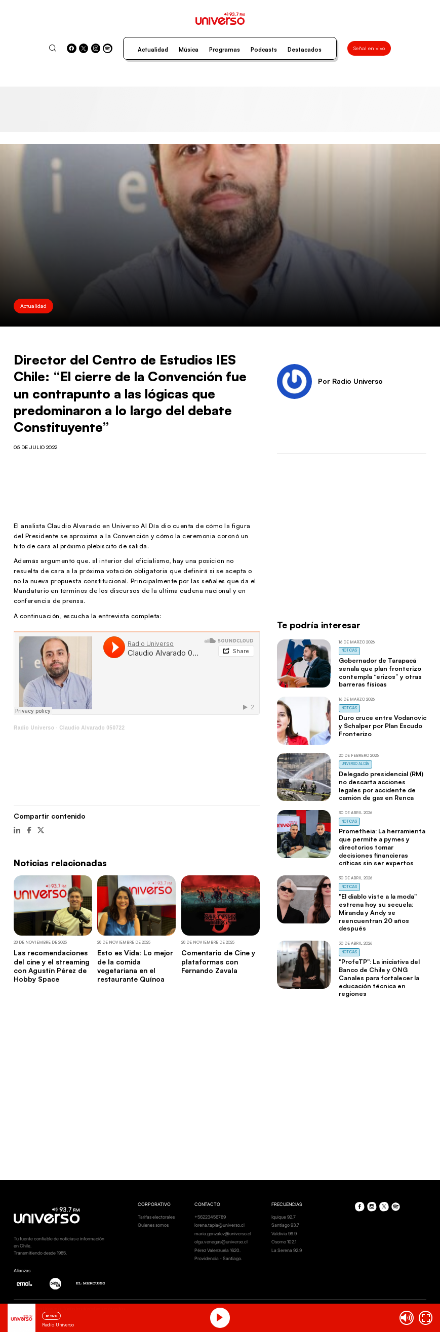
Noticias (349, 650)
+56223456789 (210, 1217)
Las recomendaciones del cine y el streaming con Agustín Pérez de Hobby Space (52, 965)
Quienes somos (153, 1225)
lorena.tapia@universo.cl (219, 1225)
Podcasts (264, 49)
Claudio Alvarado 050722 (92, 728)
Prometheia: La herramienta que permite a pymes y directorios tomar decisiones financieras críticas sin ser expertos (382, 847)
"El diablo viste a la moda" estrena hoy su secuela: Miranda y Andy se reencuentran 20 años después (378, 912)
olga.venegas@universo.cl (221, 1241)
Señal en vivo (369, 48)
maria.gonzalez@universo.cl (222, 1233)
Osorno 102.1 (283, 1241)
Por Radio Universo (350, 381)
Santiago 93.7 (285, 1225)
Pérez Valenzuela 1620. (217, 1250)
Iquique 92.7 (283, 1217)
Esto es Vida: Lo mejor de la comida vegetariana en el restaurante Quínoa (135, 965)
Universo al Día (355, 763)
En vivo (51, 1315)
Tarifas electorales (156, 1217)
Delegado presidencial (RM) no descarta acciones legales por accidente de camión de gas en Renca (381, 785)
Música (188, 49)
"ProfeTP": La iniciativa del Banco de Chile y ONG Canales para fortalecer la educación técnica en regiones (379, 977)
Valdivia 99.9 (284, 1233)
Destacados (305, 49)
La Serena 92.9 (286, 1250)
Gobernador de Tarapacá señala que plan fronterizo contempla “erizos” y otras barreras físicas (380, 672)
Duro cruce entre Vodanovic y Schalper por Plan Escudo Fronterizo (382, 725)
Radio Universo (34, 728)
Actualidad (153, 49)
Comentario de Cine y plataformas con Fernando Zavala (218, 961)
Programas (224, 49)
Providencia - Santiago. (218, 1258)
